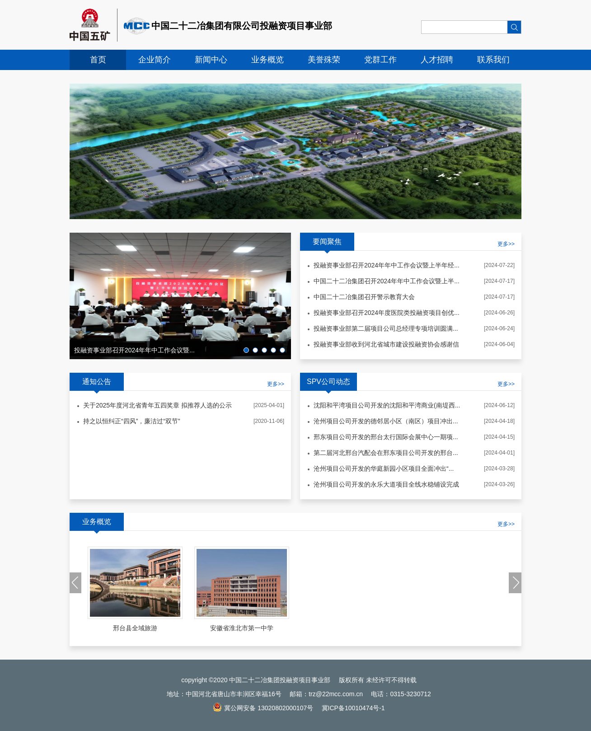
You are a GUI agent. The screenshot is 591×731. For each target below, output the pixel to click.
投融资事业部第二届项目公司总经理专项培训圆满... (386, 328)
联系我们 (493, 59)
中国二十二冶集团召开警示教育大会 (364, 296)
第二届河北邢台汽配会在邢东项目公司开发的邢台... (386, 452)
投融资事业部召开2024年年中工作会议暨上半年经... (387, 265)
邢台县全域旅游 (135, 628)
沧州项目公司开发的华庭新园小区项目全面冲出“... (384, 468)
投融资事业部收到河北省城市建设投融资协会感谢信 (386, 344)
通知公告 (96, 381)
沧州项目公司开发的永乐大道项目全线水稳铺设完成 (386, 484)
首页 (98, 59)
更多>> (275, 384)
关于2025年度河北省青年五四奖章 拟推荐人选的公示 (157, 405)
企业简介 (154, 59)
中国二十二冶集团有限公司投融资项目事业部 (241, 26)
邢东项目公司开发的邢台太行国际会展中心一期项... (386, 436)
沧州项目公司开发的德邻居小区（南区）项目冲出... (386, 421)
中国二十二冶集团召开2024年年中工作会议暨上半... (387, 281)
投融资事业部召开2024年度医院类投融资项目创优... (387, 312)
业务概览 (267, 59)
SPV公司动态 (328, 381)
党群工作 (380, 59)
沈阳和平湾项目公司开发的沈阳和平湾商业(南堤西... (387, 405)
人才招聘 (437, 59)
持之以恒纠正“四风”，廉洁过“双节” (131, 421)
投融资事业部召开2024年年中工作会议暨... (134, 350)
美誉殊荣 (324, 59)
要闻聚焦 (327, 241)
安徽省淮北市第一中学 (241, 628)
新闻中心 (211, 59)
